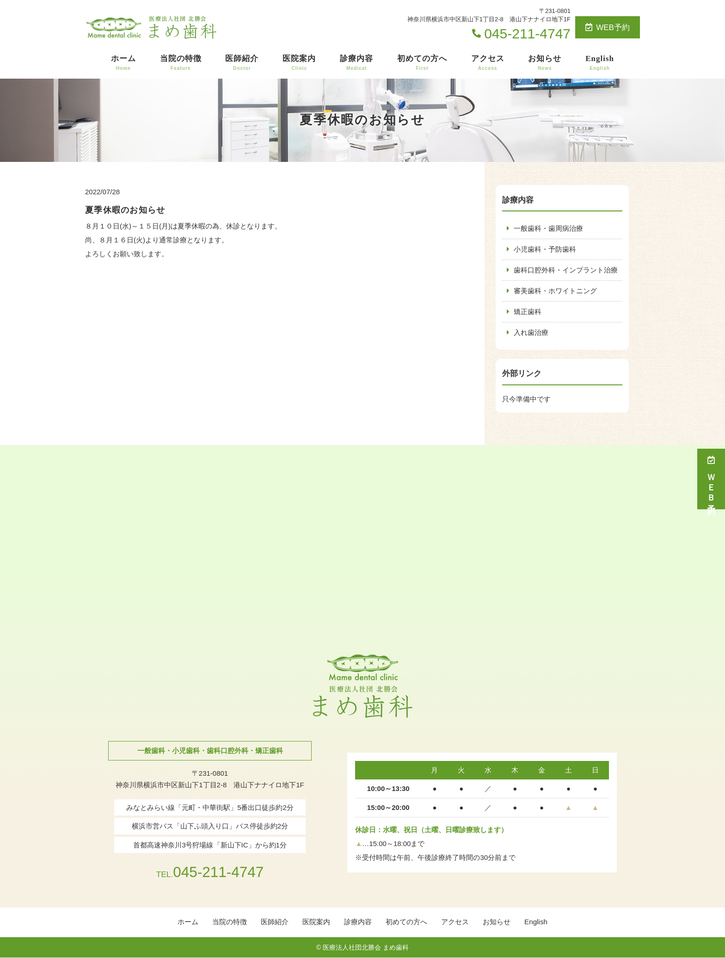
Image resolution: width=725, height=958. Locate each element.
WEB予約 (607, 27)
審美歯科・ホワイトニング (555, 291)
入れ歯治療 (531, 332)
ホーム (123, 63)
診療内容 (356, 63)
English (599, 63)
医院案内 (299, 63)
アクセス (487, 63)
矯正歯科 (527, 311)
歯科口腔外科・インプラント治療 (566, 270)
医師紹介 (241, 63)
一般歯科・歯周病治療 (548, 228)
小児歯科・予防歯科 (545, 249)
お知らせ (544, 63)
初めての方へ (422, 63)
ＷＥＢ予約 (711, 479)
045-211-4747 (210, 871)
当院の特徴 (181, 63)
